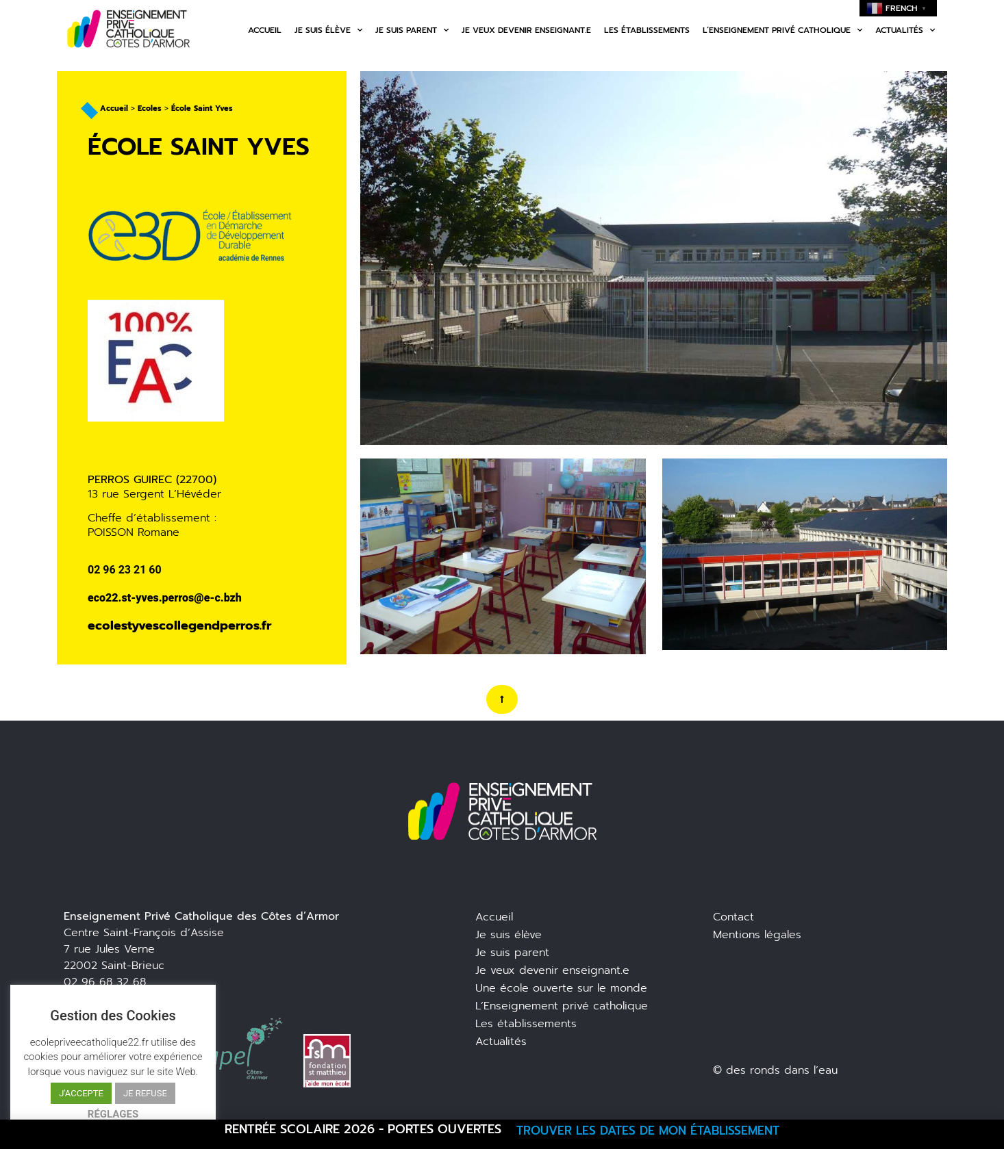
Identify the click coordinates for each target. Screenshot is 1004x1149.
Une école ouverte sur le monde (561, 988)
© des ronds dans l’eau (775, 1070)
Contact (733, 917)
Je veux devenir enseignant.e (526, 30)
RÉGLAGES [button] (113, 1114)
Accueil (264, 30)
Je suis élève (328, 30)
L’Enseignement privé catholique (561, 1006)
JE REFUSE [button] (145, 1093)
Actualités (905, 30)
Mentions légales (757, 935)
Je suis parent (412, 30)
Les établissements (647, 30)
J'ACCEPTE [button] (81, 1093)
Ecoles (150, 108)
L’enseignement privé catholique (782, 30)
